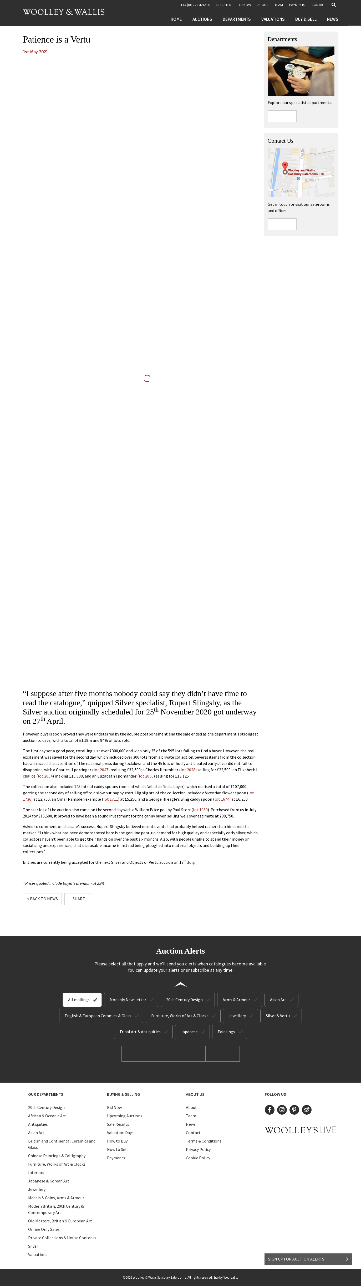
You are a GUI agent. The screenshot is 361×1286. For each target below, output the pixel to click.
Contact (319, 4)
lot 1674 (222, 799)
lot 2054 (45, 776)
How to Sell (117, 1149)
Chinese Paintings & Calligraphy (56, 1155)
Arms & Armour (236, 999)
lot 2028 (188, 769)
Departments (237, 19)
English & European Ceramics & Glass (98, 1015)
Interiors (36, 1172)
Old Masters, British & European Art (60, 1220)
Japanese (189, 1031)
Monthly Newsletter (128, 999)
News (332, 19)
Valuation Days (120, 1132)
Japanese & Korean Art (48, 1181)
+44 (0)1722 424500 (195, 4)
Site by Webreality (225, 1277)
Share (79, 898)
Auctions (202, 19)
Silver (33, 1246)
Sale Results (118, 1124)
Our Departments (45, 1094)
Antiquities (38, 1124)
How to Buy (117, 1141)
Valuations (273, 19)
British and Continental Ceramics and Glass (61, 1144)
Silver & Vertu (278, 1015)
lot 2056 (146, 776)
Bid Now (114, 1107)
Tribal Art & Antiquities (140, 1031)
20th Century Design (184, 999)
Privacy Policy (198, 1149)
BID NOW (244, 4)
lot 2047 (101, 769)
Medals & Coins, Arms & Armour (56, 1197)
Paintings (226, 1031)
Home (176, 19)
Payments (297, 4)
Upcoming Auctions (124, 1115)
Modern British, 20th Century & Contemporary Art (56, 1209)
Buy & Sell (306, 19)
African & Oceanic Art (47, 1115)
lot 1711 (110, 799)
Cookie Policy (198, 1157)
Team (278, 4)
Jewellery (237, 1015)
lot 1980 (200, 809)
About (262, 4)
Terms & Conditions (203, 1141)
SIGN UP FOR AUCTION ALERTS (308, 1259)
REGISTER (223, 4)
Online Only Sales (44, 1229)
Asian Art (278, 999)
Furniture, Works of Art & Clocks (180, 1015)
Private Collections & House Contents (62, 1237)
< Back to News (42, 898)
